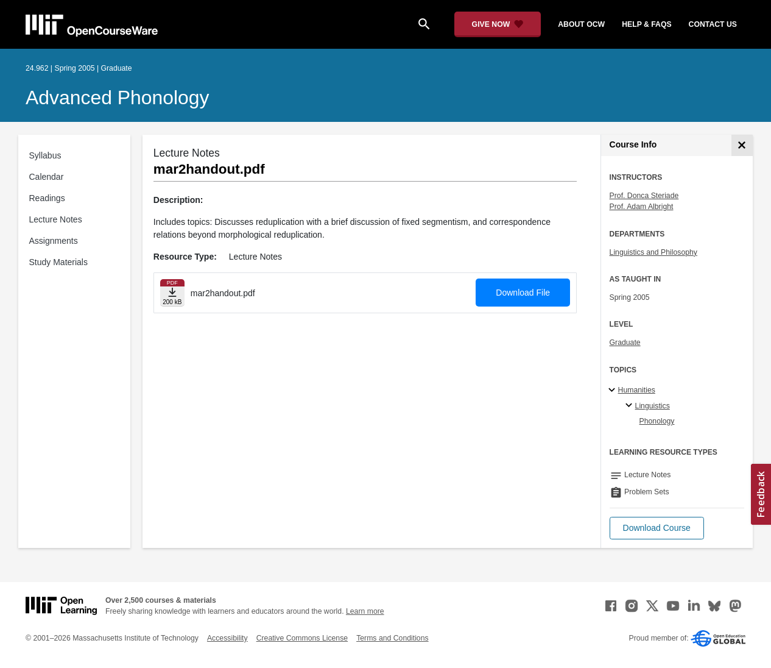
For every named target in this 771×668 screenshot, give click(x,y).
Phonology (657, 421)
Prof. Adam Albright (642, 206)
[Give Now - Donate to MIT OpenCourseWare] (497, 24)
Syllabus (45, 155)
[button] (657, 528)
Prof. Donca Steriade (644, 195)
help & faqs (646, 24)
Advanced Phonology (117, 97)
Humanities (636, 390)
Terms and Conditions (392, 638)
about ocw (581, 24)
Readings (47, 198)
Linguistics (652, 406)
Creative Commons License (302, 638)
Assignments (53, 241)
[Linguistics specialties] (630, 406)
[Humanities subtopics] (613, 391)
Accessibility (227, 638)
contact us (713, 24)
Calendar (46, 177)
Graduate (625, 342)
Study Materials (58, 262)
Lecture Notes (55, 219)
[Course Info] (742, 145)
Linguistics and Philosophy (653, 252)
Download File (523, 292)
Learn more (365, 611)
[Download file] (172, 293)
